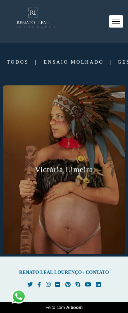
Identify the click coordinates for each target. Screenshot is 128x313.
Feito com (64, 307)
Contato (97, 272)
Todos (18, 62)
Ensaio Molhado (73, 62)
